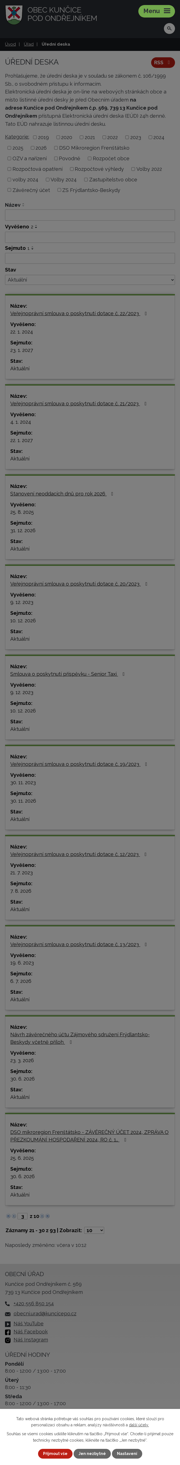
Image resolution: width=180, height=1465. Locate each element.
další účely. (139, 1425)
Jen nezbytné (92, 1453)
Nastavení (127, 1453)
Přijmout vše (55, 1453)
